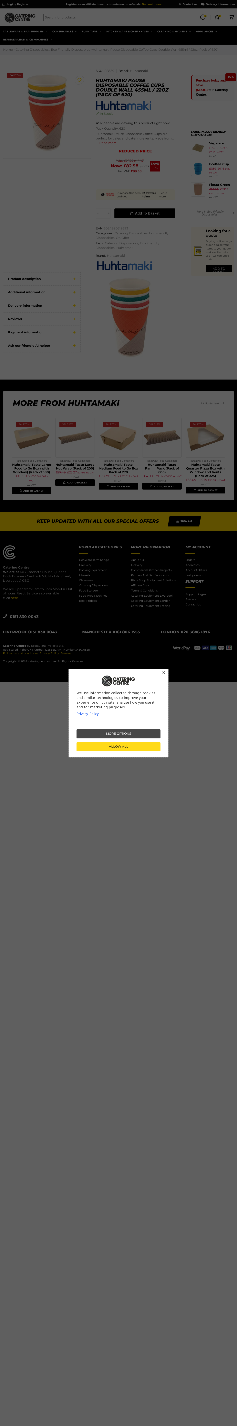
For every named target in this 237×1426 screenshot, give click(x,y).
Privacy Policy (88, 713)
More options (118, 733)
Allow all (118, 746)
